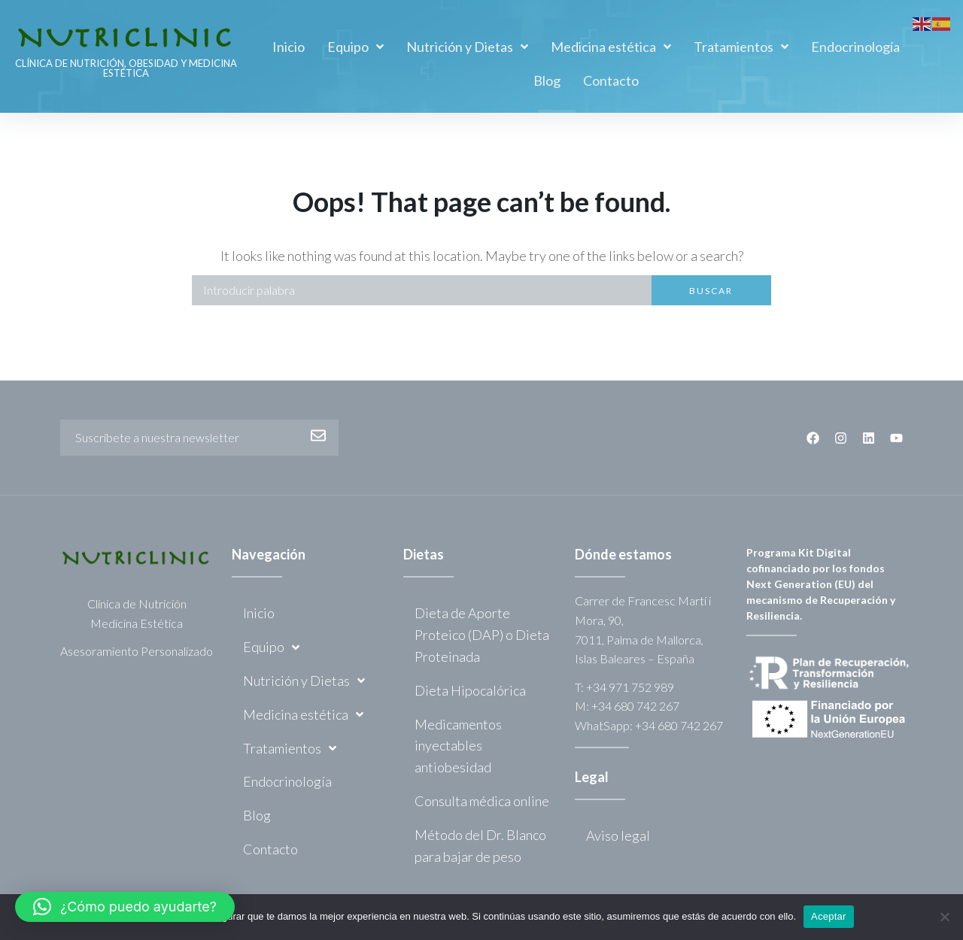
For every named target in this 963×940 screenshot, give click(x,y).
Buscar (711, 290)
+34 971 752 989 (630, 687)
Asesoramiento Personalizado (136, 651)
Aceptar (828, 916)
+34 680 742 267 (635, 706)
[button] (125, 907)
